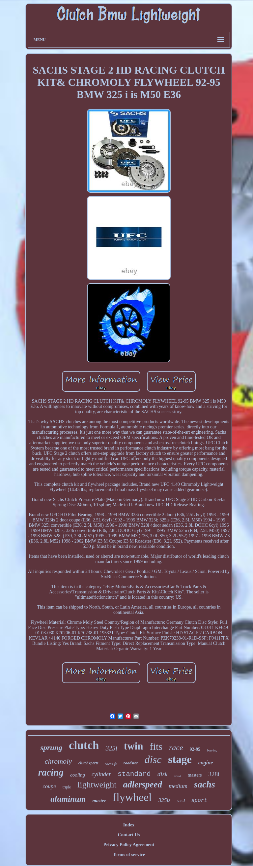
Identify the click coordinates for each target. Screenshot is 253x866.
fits (156, 746)
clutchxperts (88, 763)
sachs (204, 784)
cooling (77, 775)
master (99, 800)
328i (214, 774)
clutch (84, 745)
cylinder (101, 774)
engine (205, 762)
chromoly (58, 761)
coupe (49, 786)
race (176, 747)
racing (51, 772)
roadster (131, 762)
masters (195, 775)
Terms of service (129, 854)
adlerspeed (142, 784)
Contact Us (129, 834)
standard (134, 774)
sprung (51, 748)
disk (162, 774)
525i (181, 800)
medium (178, 786)
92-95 (195, 749)
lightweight (96, 784)
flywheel (132, 797)
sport (199, 801)
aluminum (68, 798)
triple (67, 787)
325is (164, 800)
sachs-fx (111, 764)
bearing (212, 750)
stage (179, 759)
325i (111, 748)
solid (177, 776)
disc (153, 759)
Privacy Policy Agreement (128, 844)
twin (133, 746)
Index (128, 824)
